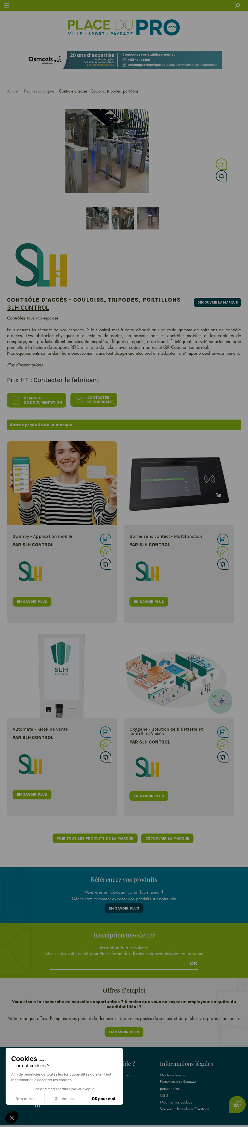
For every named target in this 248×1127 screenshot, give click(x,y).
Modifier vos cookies (176, 1093)
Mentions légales (173, 1066)
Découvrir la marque (215, 301)
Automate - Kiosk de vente (40, 727)
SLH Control (28, 307)
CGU (164, 1087)
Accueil (13, 91)
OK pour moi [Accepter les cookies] (103, 1099)
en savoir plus (32, 599)
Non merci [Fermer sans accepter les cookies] (24, 1099)
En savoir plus (124, 905)
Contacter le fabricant (95, 399)
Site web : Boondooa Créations (184, 1100)
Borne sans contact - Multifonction (165, 534)
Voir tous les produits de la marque (94, 836)
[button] (11, 1117)
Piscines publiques (39, 91)
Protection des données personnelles (178, 1077)
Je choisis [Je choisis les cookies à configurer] (64, 1099)
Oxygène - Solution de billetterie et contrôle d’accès (166, 729)
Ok (194, 958)
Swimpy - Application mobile (42, 534)
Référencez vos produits (116, 1066)
